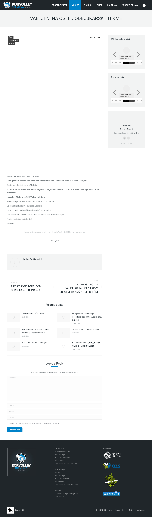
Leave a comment (79, 232)
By (57, 232)
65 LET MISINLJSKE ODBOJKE (34, 342)
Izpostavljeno (13, 40)
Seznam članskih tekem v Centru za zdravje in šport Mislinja (36, 331)
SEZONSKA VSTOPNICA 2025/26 (86, 329)
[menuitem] (59, 5)
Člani (10, 37)
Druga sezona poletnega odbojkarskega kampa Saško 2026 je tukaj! (87, 316)
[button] (121, 143)
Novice (11, 43)
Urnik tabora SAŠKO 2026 (33, 313)
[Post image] (13, 317)
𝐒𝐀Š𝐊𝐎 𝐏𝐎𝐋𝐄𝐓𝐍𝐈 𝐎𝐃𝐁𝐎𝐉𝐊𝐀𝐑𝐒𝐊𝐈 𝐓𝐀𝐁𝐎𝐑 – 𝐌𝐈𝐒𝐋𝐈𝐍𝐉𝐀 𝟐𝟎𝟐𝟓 (86, 344)
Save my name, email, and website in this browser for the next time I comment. (34, 424)
